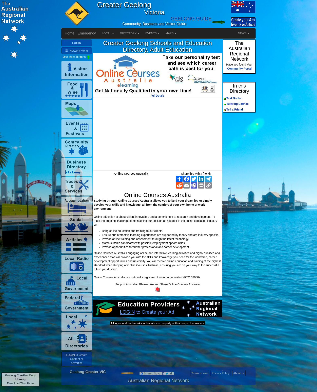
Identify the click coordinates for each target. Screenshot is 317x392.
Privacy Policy (220, 373)
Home (69, 33)
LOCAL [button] (108, 33)
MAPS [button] (171, 33)
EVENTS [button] (152, 33)
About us (238, 373)
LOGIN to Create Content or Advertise (76, 359)
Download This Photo (20, 383)
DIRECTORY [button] (129, 33)
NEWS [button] (243, 33)
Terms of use (199, 373)
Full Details (157, 95)
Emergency (86, 33)
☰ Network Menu (76, 50)
